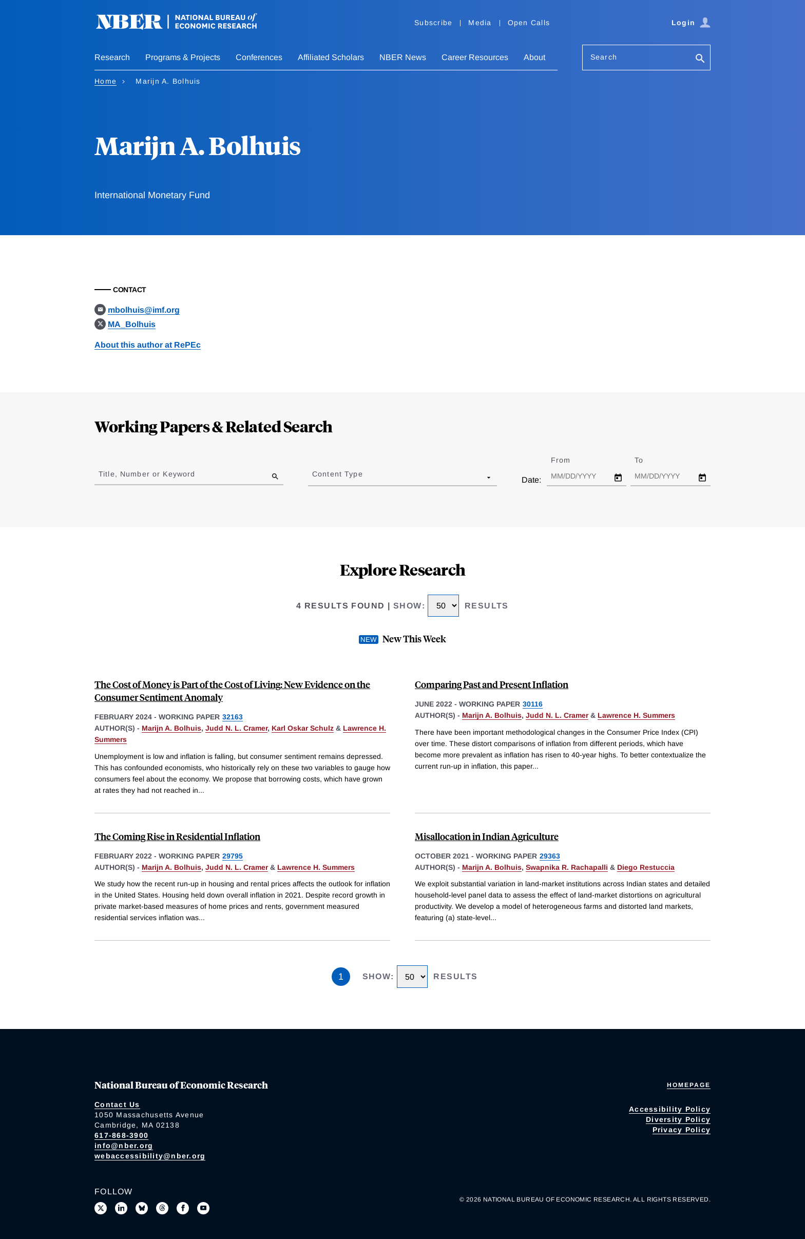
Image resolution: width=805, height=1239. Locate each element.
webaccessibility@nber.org (149, 1156)
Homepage (689, 1085)
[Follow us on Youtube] (203, 1208)
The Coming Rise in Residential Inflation (177, 836)
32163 (232, 717)
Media (479, 22)
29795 (232, 856)
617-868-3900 (121, 1135)
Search (603, 57)
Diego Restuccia (646, 867)
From (569, 460)
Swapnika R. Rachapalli (567, 867)
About (534, 57)
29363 (550, 856)
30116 (533, 704)
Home (105, 81)
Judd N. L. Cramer (236, 728)
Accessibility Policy (670, 1109)
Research (112, 57)
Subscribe (433, 22)
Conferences (259, 57)
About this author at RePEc (147, 344)
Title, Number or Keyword (147, 474)
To (648, 460)
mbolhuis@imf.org (144, 310)
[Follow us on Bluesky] (142, 1208)
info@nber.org (123, 1145)
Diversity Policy (678, 1119)
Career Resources (475, 57)
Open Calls (529, 22)
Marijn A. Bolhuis (171, 728)
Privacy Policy (682, 1130)
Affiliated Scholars (331, 57)
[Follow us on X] (100, 1208)
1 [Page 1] (340, 976)
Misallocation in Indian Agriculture (487, 836)
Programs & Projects (182, 57)
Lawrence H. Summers (636, 715)
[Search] (700, 59)
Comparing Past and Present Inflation (491, 684)
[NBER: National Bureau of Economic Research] (184, 27)
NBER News (402, 57)
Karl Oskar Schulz (303, 728)
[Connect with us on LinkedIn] (121, 1208)
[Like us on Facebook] (183, 1208)
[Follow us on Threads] (162, 1208)
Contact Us (117, 1104)
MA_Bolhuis (132, 324)
